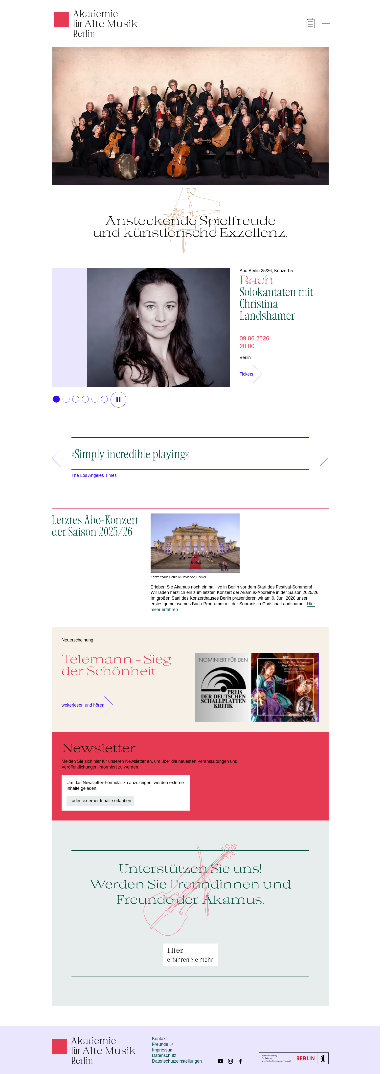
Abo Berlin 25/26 (256, 270)
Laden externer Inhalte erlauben (100, 800)
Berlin (245, 357)
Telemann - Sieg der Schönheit (117, 665)
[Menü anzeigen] (326, 23)
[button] (56, 399)
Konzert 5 (283, 270)
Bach (284, 297)
